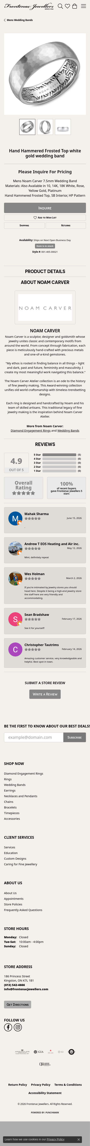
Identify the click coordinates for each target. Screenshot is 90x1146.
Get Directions (18, 1004)
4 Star (37, 458)
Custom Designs (15, 858)
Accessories (12, 819)
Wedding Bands (68, 430)
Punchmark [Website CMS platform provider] (52, 1112)
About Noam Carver (45, 282)
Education (11, 853)
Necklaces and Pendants (20, 796)
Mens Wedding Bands (20, 20)
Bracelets (10, 807)
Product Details (45, 271)
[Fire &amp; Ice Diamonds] (51, 1052)
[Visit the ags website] (22, 1052)
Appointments (13, 899)
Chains (8, 802)
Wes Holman (34, 574)
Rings (8, 779)
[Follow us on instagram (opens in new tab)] (18, 1027)
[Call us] (26, 989)
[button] (60, 6)
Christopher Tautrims (41, 645)
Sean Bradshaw (36, 614)
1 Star (37, 471)
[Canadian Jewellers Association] (45, 1064)
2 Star (37, 467)
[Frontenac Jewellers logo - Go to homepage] (29, 6)
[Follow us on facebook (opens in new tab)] (8, 1027)
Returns (65, 225)
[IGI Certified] (61, 1052)
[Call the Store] (14, 985)
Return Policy (17, 1085)
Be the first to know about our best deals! (45, 726)
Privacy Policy (40, 1085)
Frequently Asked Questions (23, 910)
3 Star (37, 462)
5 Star (37, 454)
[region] (45, 74)
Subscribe (75, 737)
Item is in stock (45, 245)
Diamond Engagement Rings (31, 430)
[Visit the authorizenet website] (71, 1052)
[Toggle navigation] (83, 6)
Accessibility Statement (45, 1093)
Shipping (24, 225)
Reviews (45, 444)
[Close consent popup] (78, 1139)
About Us (10, 893)
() (79, 454)
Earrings (9, 790)
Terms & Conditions (68, 1085)
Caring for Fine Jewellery (20, 864)
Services (9, 847)
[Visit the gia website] (38, 1052)
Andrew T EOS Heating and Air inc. (51, 544)
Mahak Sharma (36, 514)
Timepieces (11, 813)
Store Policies (13, 904)
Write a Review (45, 694)
